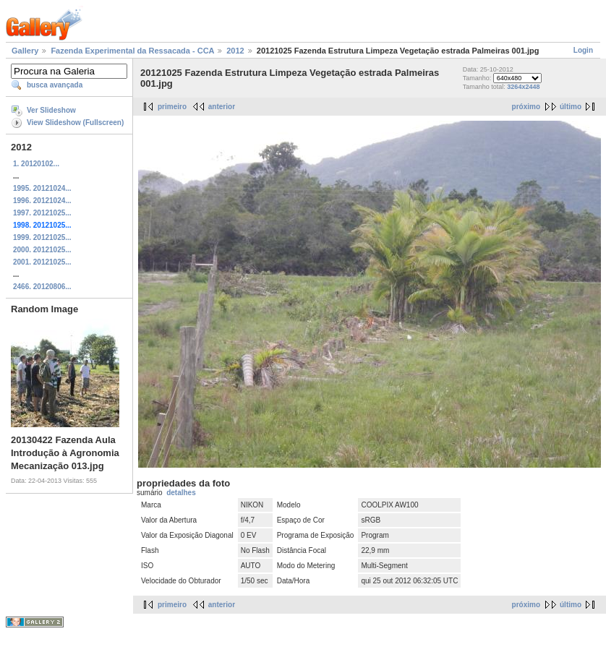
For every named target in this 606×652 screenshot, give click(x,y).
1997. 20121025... (42, 213)
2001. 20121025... (42, 262)
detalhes (181, 493)
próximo (526, 107)
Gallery (25, 50)
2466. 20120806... (42, 287)
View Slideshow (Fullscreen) (75, 122)
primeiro (172, 107)
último (570, 107)
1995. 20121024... (42, 188)
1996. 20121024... (42, 201)
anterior (221, 107)
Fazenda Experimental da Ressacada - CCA (132, 50)
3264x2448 (523, 86)
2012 (235, 50)
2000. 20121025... (42, 250)
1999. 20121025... (42, 237)
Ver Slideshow (51, 110)
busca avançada (54, 85)
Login (583, 50)
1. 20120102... (36, 164)
